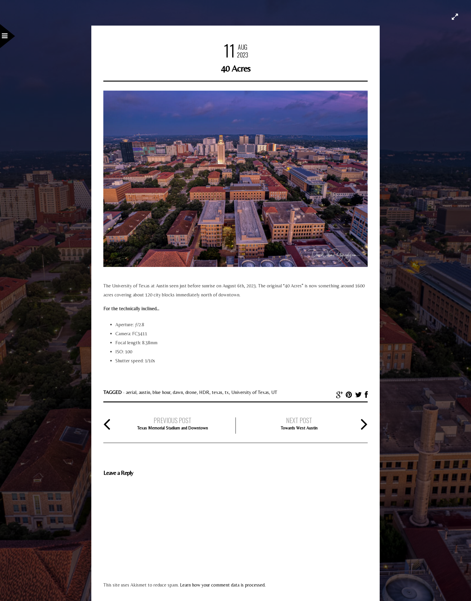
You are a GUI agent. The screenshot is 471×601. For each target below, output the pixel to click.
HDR (204, 392)
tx (227, 392)
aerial (131, 392)
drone (191, 392)
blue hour (161, 392)
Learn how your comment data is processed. (223, 585)
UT (274, 392)
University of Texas (250, 392)
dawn (178, 392)
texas (217, 392)
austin (144, 392)
